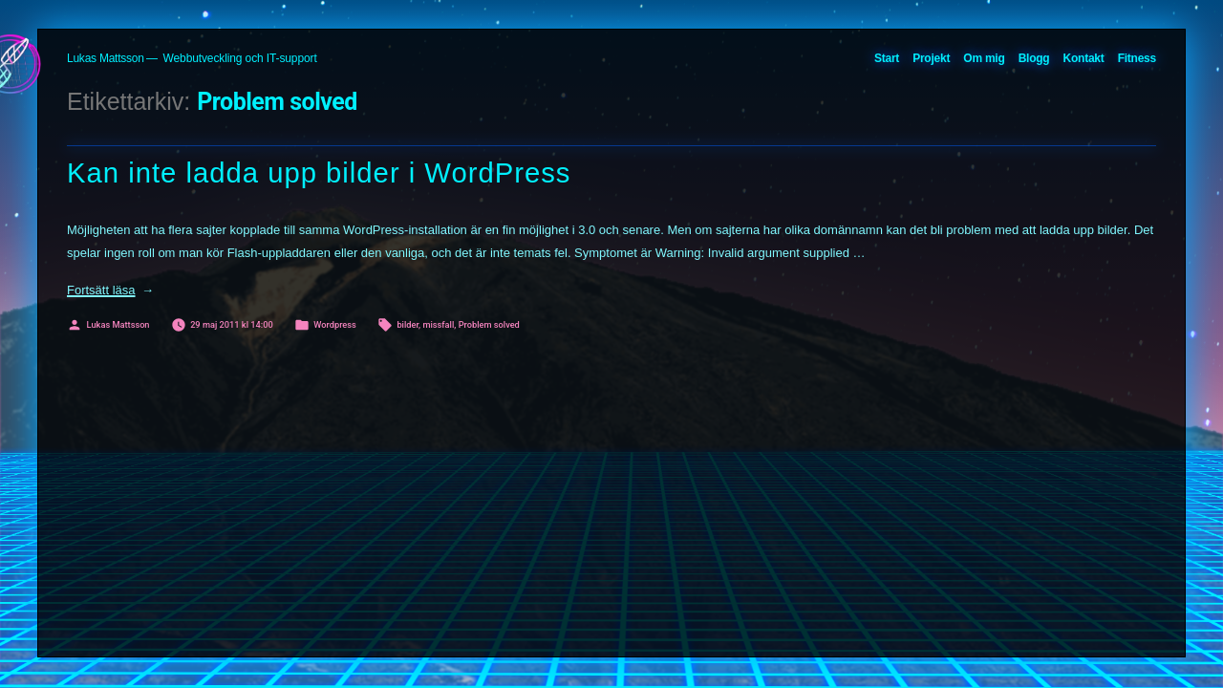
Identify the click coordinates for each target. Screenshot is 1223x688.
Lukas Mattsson (105, 58)
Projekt (931, 58)
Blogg (1034, 58)
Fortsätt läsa (110, 290)
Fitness (1137, 58)
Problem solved (489, 324)
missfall (438, 324)
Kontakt (1084, 58)
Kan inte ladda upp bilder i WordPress (319, 173)
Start (886, 58)
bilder (407, 324)
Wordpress (334, 324)
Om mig (983, 58)
